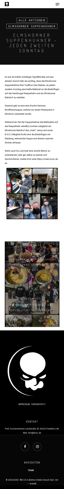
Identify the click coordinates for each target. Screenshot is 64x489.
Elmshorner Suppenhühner (31, 26)
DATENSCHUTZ (38, 404)
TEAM (31, 470)
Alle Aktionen (32, 20)
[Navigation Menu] (57, 4)
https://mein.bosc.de (47, 159)
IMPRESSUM (24, 404)
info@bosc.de (34, 433)
